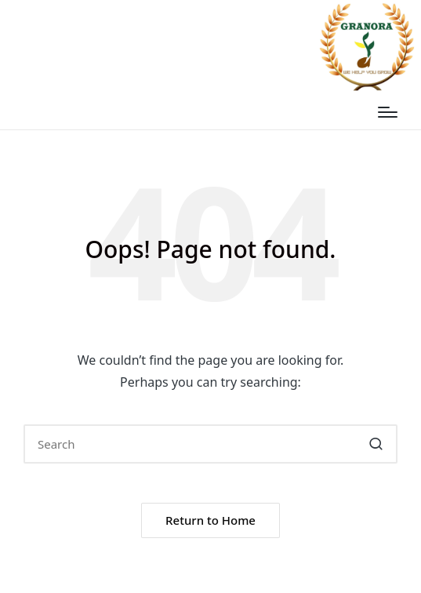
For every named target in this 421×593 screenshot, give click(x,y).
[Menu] (387, 112)
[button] (376, 444)
